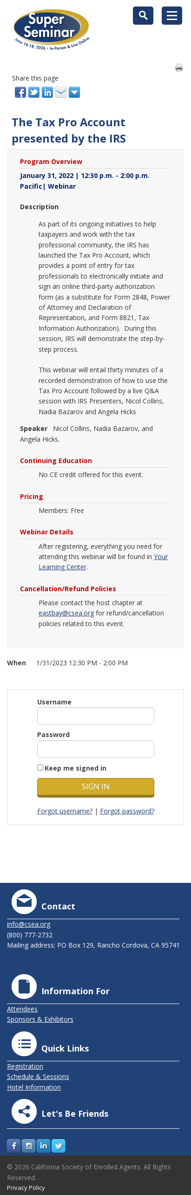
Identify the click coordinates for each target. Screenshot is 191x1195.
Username (54, 701)
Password (53, 734)
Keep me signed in (75, 768)
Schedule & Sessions (38, 1076)
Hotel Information (34, 1087)
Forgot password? (127, 810)
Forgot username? (64, 810)
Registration (25, 1066)
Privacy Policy (26, 1187)
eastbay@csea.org (66, 612)
